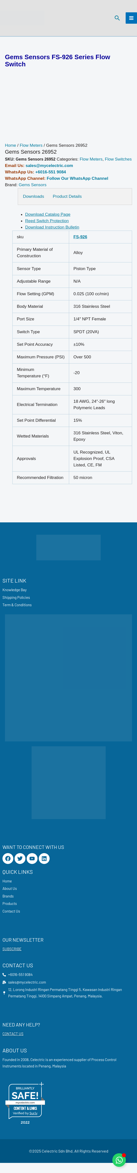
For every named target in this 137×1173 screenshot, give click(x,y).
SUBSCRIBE (11, 958)
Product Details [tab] (67, 204)
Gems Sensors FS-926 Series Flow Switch (57, 62)
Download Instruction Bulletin (52, 235)
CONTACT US (12, 1044)
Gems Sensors (33, 193)
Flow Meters (31, 147)
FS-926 (81, 245)
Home (10, 147)
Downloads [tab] (33, 204)
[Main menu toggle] (131, 19)
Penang (45, 1076)
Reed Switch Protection (47, 229)
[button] (117, 19)
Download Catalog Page (48, 222)
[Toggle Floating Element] (119, 1160)
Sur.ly (33, 1123)
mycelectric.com (25, 1112)
